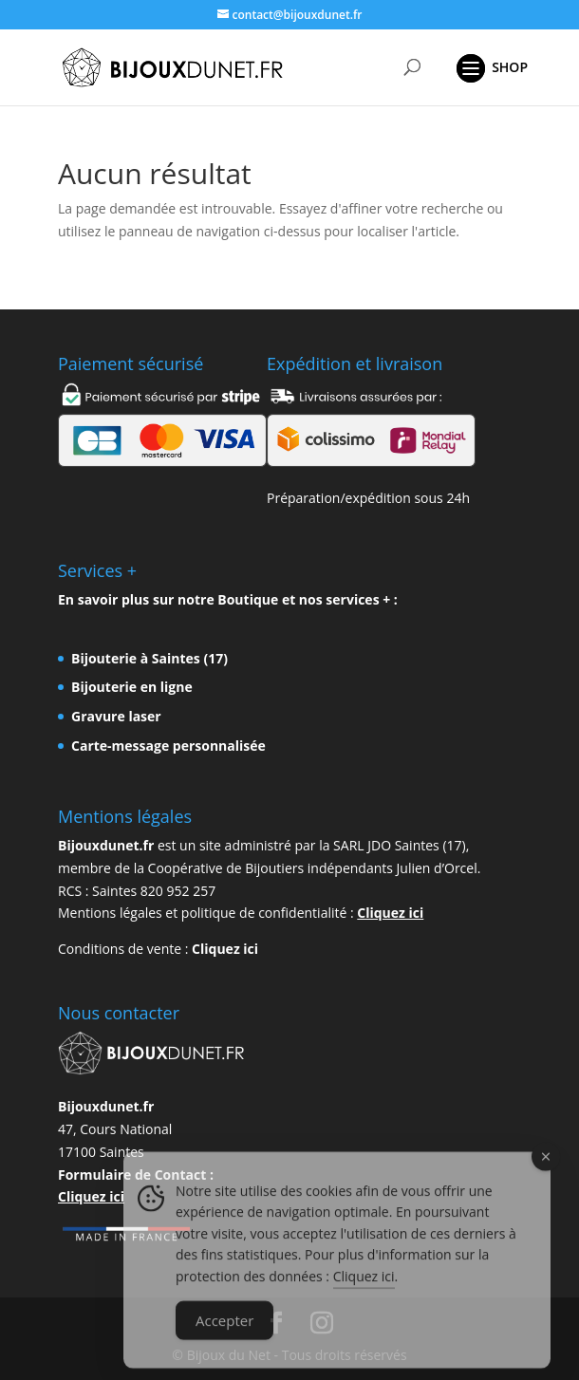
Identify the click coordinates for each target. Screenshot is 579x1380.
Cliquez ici (390, 913)
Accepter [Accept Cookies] (224, 1332)
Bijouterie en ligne (132, 687)
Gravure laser (116, 716)
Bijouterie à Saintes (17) (149, 658)
